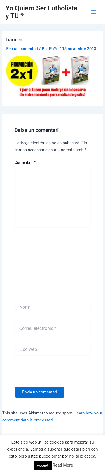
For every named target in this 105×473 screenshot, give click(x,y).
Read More (63, 465)
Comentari (25, 162)
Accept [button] (42, 465)
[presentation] (57, 376)
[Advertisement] (52, 266)
